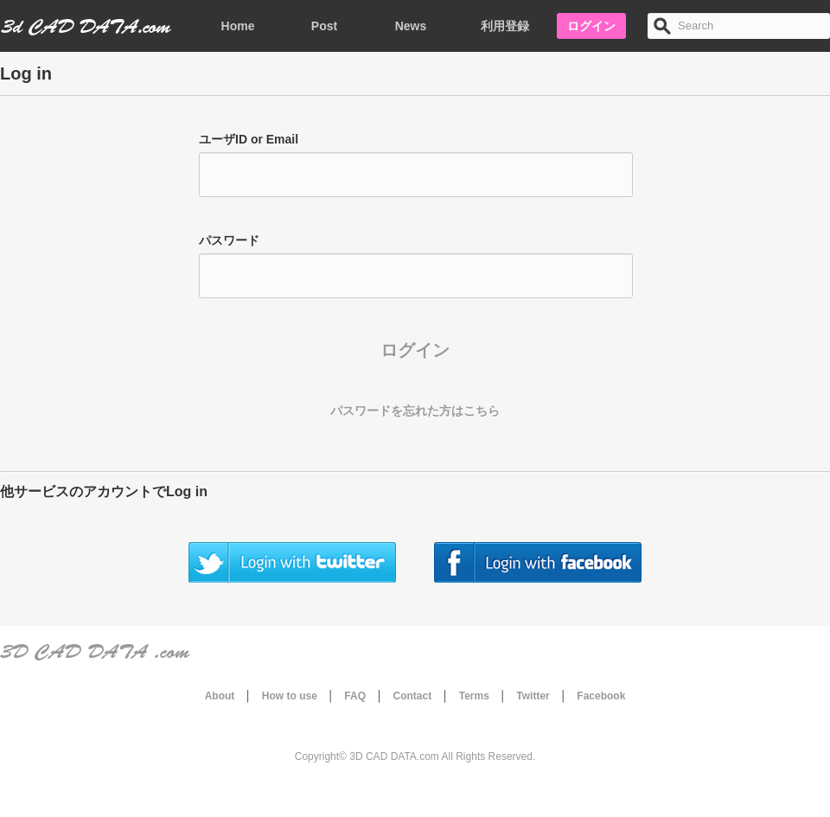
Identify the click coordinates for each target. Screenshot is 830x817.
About (220, 696)
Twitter (532, 696)
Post (324, 26)
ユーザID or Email (248, 139)
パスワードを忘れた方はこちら (415, 411)
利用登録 (505, 26)
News (411, 26)
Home (238, 26)
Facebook (601, 696)
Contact (412, 696)
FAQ (355, 696)
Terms (474, 696)
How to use (289, 696)
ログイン (591, 26)
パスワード (229, 240)
